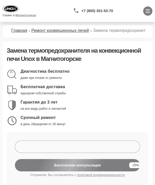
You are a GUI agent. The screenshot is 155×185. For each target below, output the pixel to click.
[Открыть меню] (147, 11)
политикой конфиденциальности (101, 175)
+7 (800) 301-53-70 (97, 11)
